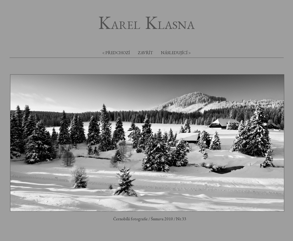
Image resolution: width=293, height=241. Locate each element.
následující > (176, 52)
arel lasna (146, 24)
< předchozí (116, 52)
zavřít (145, 52)
